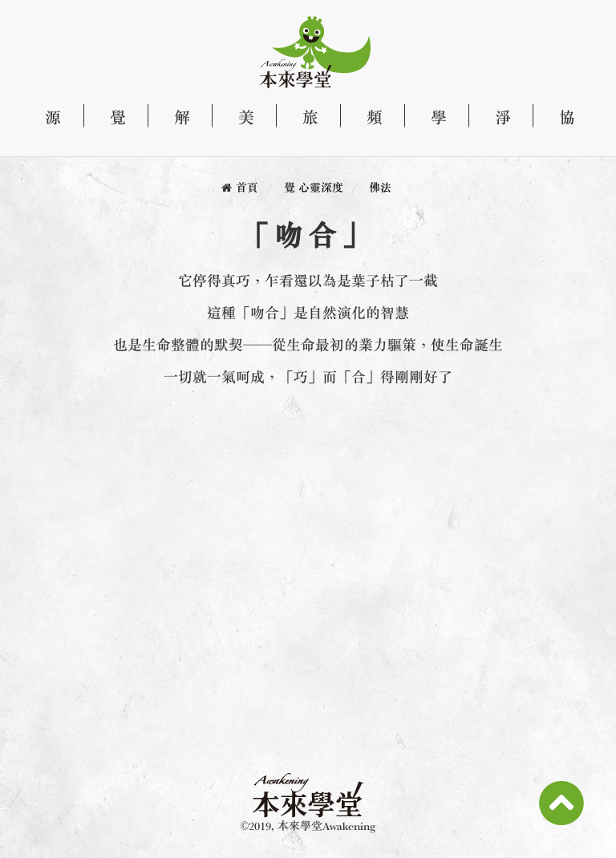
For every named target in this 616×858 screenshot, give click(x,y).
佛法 (380, 187)
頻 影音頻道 (366, 117)
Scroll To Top (561, 803)
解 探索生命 (173, 117)
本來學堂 (302, 52)
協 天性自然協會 (558, 117)
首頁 (247, 187)
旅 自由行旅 (301, 117)
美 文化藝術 (237, 117)
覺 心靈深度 (109, 117)
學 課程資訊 (430, 117)
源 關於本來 (51, 117)
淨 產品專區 (494, 117)
